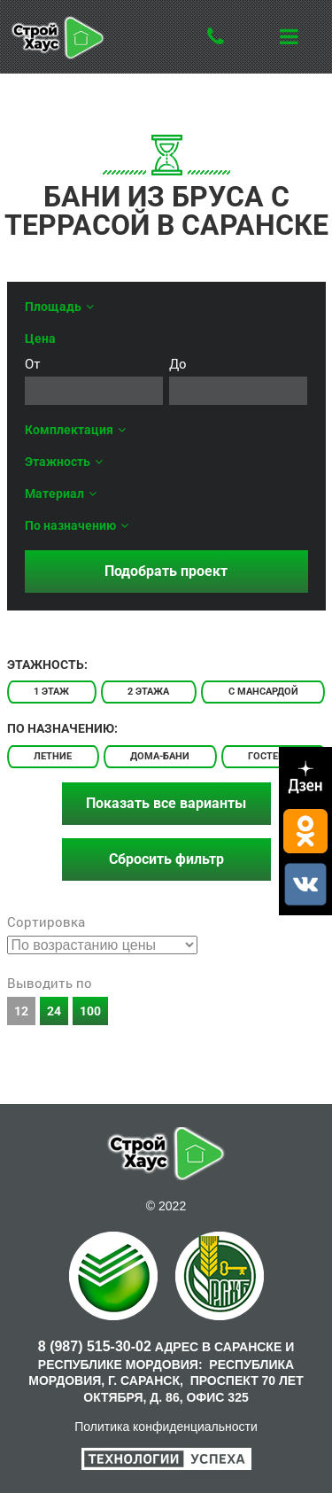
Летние (53, 756)
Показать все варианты (166, 803)
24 (54, 1011)
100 (90, 1011)
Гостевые (273, 756)
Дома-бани (159, 756)
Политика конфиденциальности (166, 1426)
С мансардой (263, 691)
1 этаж (51, 691)
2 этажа (148, 691)
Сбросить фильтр (166, 859)
